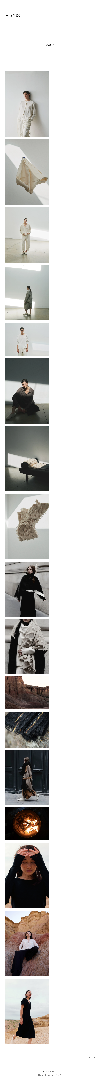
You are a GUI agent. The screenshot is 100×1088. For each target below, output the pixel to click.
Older (92, 1057)
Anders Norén (55, 1075)
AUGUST (54, 1072)
